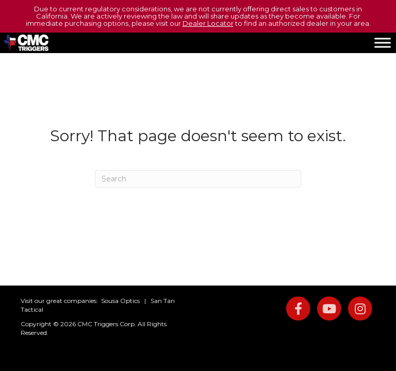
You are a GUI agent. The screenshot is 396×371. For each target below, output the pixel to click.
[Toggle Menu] (382, 42)
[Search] (198, 179)
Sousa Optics (120, 301)
